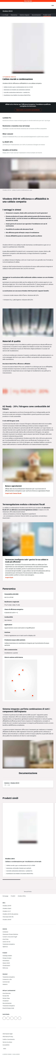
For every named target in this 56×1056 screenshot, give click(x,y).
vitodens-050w (22, 896)
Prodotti (13, 896)
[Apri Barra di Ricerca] (49, 5)
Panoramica (31, 15)
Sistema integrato (42, 15)
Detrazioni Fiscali (21, 15)
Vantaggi (11, 15)
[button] (28, 891)
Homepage (5, 896)
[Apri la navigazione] (52, 5)
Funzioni (4, 15)
